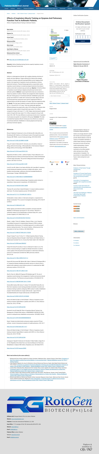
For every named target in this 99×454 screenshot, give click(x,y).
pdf (54, 58)
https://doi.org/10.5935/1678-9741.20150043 (18, 296)
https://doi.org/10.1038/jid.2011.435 (16, 205)
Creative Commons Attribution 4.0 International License (58, 127)
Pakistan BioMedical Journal (16, 6)
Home (8, 13)
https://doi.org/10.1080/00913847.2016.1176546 (19, 281)
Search (91, 8)
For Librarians (76, 245)
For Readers (76, 240)
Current (6, 8)
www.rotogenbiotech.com (17, 419)
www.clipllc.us (14, 426)
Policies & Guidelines (29, 8)
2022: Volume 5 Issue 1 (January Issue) (26, 13)
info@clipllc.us (13, 429)
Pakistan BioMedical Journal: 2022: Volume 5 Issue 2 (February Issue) (47, 366)
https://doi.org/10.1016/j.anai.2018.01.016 (17, 151)
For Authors (76, 243)
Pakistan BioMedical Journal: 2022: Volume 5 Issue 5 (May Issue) (37, 380)
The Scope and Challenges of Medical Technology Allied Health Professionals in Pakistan (82, 194)
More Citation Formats (56, 95)
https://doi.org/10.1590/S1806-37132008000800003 (19, 176)
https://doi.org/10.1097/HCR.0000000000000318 (19, 317)
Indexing (70, 8)
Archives (13, 8)
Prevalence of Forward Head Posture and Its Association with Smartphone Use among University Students (82, 175)
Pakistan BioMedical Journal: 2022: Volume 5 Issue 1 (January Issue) (26, 371)
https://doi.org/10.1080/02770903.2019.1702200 (19, 232)
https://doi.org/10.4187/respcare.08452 (16, 348)
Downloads (62, 8)
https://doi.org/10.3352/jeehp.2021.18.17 (17, 326)
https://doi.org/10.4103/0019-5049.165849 (17, 185)
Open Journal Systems (78, 217)
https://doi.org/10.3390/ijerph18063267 (16, 243)
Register (88, 1)
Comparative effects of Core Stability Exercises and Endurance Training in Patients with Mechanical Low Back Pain (37, 369)
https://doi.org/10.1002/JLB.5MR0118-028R (17, 140)
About (18, 8)
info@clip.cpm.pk (14, 437)
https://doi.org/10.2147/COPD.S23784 (16, 307)
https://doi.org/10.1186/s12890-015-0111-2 (17, 258)
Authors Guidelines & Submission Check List (46, 8)
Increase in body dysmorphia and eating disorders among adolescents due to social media (82, 187)
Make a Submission (79, 231)
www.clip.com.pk (15, 434)
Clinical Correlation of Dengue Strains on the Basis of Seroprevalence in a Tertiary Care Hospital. (33, 374)
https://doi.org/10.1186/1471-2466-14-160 (17, 270)
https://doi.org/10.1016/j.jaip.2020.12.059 (17, 164)
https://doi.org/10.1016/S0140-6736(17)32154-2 (18, 218)
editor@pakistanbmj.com (60, 146)
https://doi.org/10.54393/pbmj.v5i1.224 (18, 59)
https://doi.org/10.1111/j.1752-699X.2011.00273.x (19, 194)
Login (93, 1)
